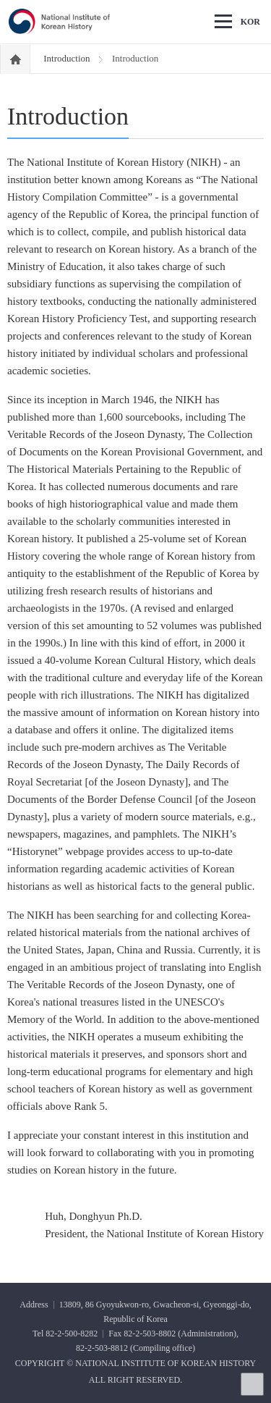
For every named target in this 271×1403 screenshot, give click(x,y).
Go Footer (0, 0)
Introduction (68, 58)
